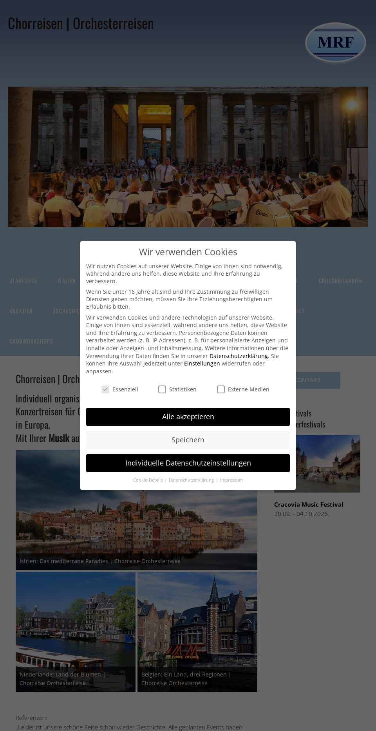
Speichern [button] (188, 439)
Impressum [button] (231, 480)
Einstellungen (202, 363)
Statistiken (177, 389)
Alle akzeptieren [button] (188, 416)
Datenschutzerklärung (239, 356)
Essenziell (119, 389)
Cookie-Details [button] (148, 480)
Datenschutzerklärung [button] (192, 480)
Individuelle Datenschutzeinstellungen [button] (188, 462)
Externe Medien (243, 389)
